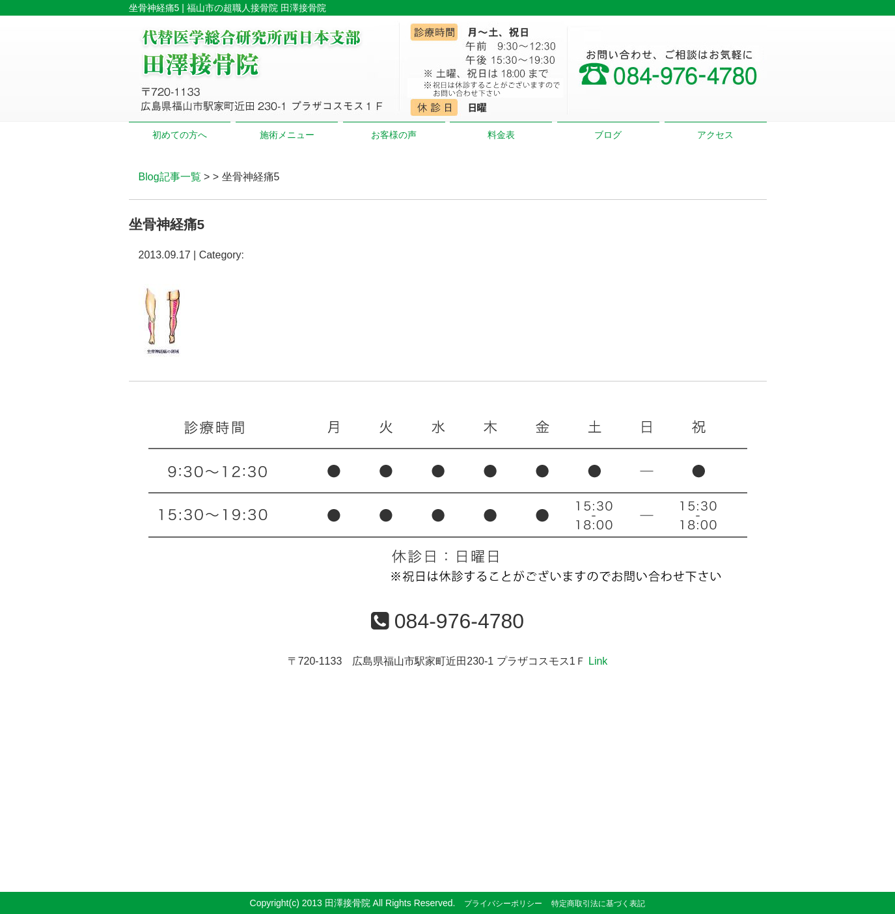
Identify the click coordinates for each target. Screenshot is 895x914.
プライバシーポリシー (503, 903)
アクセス (715, 135)
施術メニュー (287, 135)
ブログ (608, 135)
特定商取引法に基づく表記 (598, 903)
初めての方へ (179, 135)
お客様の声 (394, 135)
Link (597, 661)
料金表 (501, 135)
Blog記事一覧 (170, 176)
